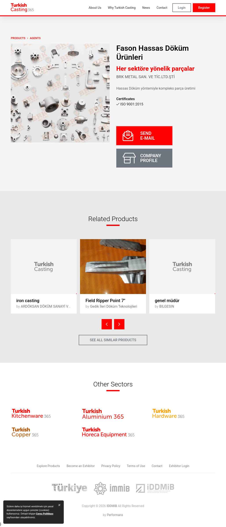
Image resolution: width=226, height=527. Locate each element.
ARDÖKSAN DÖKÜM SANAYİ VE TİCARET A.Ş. (56, 306)
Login (182, 7)
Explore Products (48, 466)
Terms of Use (136, 466)
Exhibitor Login (179, 466)
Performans (115, 515)
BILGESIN (166, 306)
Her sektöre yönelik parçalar (155, 68)
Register (204, 7)
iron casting (27, 300)
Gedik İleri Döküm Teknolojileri (113, 306)
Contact (157, 466)
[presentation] (107, 324)
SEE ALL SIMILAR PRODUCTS (113, 340)
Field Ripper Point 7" (105, 300)
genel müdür (167, 300)
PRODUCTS (18, 38)
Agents (35, 38)
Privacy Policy (110, 466)
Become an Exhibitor (81, 466)
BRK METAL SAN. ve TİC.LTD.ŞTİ (145, 76)
